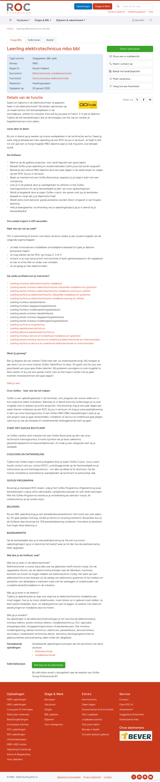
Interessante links (129, 719)
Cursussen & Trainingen (20, 709)
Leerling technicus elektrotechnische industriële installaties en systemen (50, 294)
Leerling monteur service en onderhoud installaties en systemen (45, 335)
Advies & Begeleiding (18, 754)
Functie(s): (15, 78)
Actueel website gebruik (95, 734)
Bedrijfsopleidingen (17, 719)
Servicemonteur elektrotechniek (50, 78)
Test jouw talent (91, 724)
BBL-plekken (51, 714)
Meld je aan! (13, 383)
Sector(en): (15, 73)
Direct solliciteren (130, 48)
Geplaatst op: (16, 88)
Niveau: (13, 63)
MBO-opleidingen (16, 699)
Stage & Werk (102, 6)
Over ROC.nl (126, 704)
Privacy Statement (92, 777)
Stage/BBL (16, 39)
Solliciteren (34, 39)
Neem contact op (120, 63)
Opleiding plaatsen (137, 11)
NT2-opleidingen (16, 729)
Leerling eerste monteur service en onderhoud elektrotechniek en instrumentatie (55, 339)
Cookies (108, 777)
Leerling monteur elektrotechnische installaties (36, 283)
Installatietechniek (61, 73)
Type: (16, 58)
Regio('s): (14, 68)
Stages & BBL (42, 20)
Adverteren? (126, 709)
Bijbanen (49, 719)
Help (150, 11)
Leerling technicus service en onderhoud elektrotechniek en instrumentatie (52, 343)
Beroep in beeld (90, 729)
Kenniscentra (89, 699)
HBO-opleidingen (16, 704)
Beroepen (49, 699)
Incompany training (17, 724)
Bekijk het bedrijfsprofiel (124, 71)
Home (10, 28)
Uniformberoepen (17, 739)
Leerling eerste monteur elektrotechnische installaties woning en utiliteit (50, 290)
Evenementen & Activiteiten (98, 709)
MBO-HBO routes (16, 744)
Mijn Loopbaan (90, 714)
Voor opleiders (15, 759)
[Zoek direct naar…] (134, 6)
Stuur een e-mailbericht (124, 56)
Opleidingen (83, 6)
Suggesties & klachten (131, 714)
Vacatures (22, 20)
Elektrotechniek (41, 73)
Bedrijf (50, 39)
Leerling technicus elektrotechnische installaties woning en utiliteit (47, 298)
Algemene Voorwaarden (69, 777)
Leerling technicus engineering (27, 324)
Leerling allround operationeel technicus (32, 332)
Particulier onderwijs (18, 714)
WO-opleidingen (16, 734)
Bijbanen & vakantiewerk (69, 20)
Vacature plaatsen (116, 11)
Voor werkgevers (53, 724)
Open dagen (88, 704)
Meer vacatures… (120, 78)
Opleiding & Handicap (19, 749)
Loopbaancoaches (92, 719)
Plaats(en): (15, 83)
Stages (48, 709)
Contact (124, 699)
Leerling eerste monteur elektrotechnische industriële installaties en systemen (53, 287)
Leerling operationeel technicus (27, 328)
